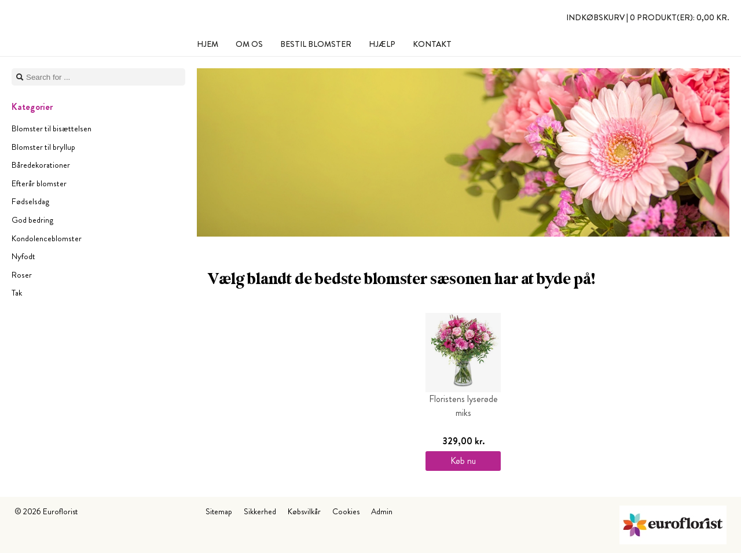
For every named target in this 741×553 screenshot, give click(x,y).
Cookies (346, 511)
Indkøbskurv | (647, 17)
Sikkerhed (260, 511)
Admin (381, 511)
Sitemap (219, 511)
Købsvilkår (304, 511)
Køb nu (463, 460)
